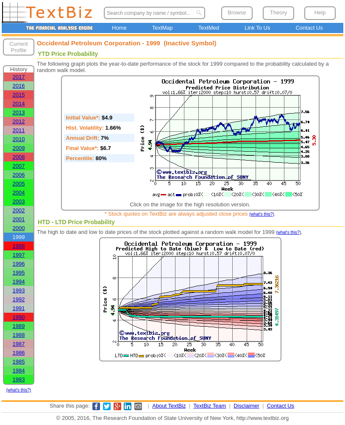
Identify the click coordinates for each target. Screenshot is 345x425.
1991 (19, 308)
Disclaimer (246, 406)
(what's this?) (18, 390)
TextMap (162, 28)
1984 (19, 370)
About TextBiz (169, 406)
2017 (19, 77)
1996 (19, 264)
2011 (19, 130)
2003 (19, 201)
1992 (19, 299)
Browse (237, 12)
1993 (19, 290)
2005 (19, 184)
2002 (19, 210)
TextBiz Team (209, 406)
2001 (19, 219)
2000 (19, 228)
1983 (19, 379)
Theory (278, 12)
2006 (19, 175)
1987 (19, 344)
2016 (19, 86)
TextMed (208, 28)
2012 (19, 121)
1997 (19, 255)
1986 (19, 353)
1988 (19, 335)
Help (320, 12)
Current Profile (18, 47)
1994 (19, 281)
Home (119, 28)
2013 (19, 112)
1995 (19, 272)
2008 (19, 157)
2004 (19, 192)
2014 (19, 103)
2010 (19, 139)
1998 (19, 246)
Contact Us (309, 28)
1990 (19, 317)
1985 (19, 361)
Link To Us (257, 28)
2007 (19, 166)
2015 (19, 95)
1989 (19, 326)
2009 (19, 148)
